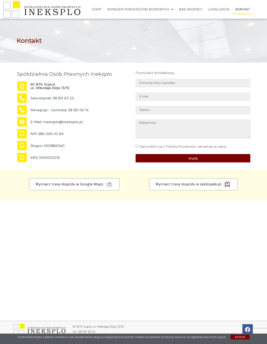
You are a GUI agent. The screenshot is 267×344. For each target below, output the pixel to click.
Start (97, 9)
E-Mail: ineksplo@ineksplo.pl (56, 122)
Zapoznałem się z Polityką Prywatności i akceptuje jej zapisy (183, 146)
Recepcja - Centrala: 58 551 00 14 (59, 110)
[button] (77, 184)
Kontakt (242, 9)
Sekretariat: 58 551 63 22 (52, 98)
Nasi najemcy (190, 9)
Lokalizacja (218, 9)
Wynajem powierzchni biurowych (140, 9)
